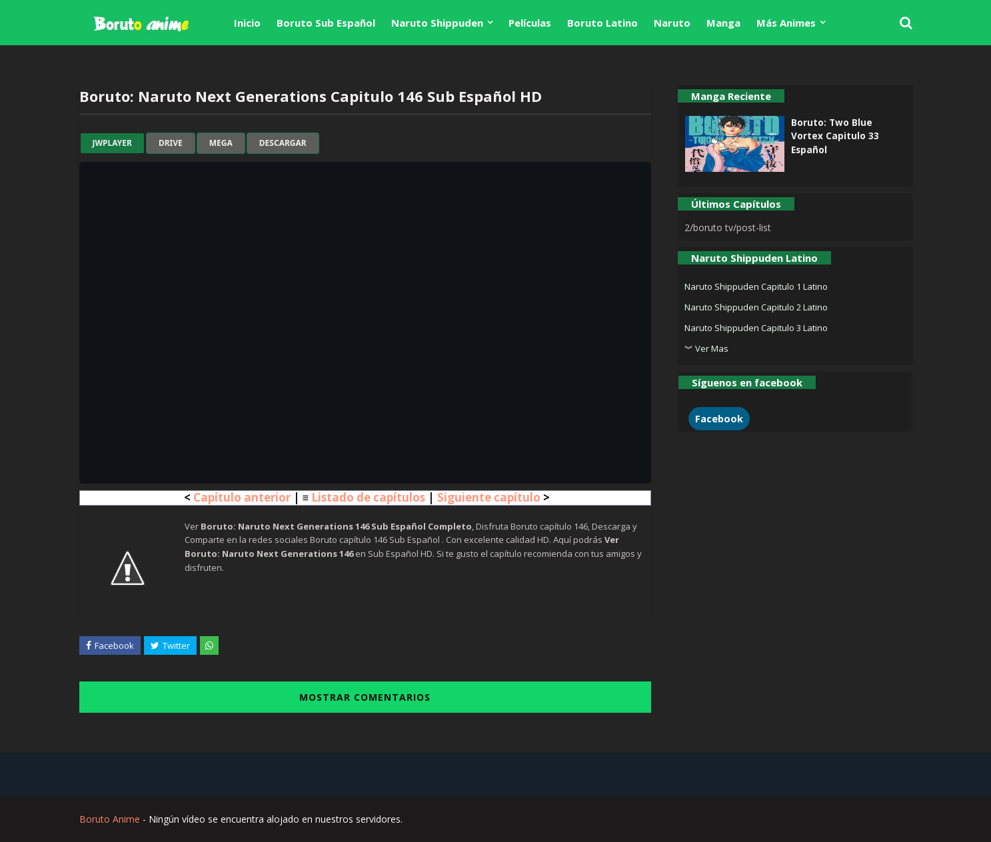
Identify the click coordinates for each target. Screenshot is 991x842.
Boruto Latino (602, 22)
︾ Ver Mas (706, 348)
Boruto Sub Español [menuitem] (326, 22)
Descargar (283, 143)
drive (171, 143)
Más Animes (786, 22)
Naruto (672, 22)
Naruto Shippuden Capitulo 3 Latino (756, 328)
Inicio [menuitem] (247, 22)
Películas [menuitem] (529, 22)
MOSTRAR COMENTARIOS (365, 697)
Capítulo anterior (242, 497)
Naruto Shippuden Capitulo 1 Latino (756, 286)
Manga (723, 22)
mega (221, 143)
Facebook (719, 418)
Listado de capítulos (368, 497)
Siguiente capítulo (488, 497)
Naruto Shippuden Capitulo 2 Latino (756, 307)
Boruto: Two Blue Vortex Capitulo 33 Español (835, 136)
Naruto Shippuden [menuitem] (437, 22)
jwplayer (112, 143)
